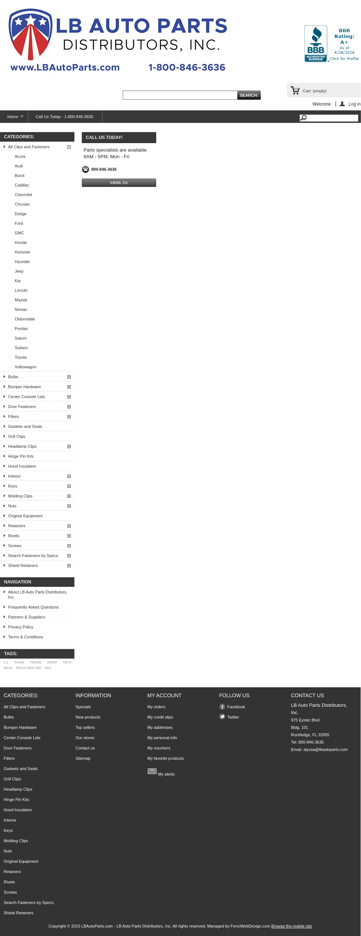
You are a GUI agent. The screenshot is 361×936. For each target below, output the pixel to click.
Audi (19, 166)
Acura (20, 156)
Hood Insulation (22, 466)
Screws (14, 545)
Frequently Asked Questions (33, 607)
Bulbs (13, 377)
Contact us (85, 748)
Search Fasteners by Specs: (33, 555)
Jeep (19, 271)
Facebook (236, 707)
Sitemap (83, 758)
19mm (52, 662)
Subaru (21, 347)
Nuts (12, 506)
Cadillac (22, 185)
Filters (13, 416)
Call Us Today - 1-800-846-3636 (64, 116)
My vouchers (158, 748)
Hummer (22, 252)
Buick (20, 175)
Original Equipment (25, 516)
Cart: (314, 91)
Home (12, 118)
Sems (8, 668)
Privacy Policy (20, 627)
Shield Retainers (23, 565)
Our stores (85, 737)
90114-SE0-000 (28, 668)
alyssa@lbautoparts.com (326, 749)
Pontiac (21, 328)
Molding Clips (20, 496)
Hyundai (22, 261)
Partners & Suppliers (26, 617)
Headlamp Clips (22, 446)
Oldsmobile (25, 319)
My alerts (161, 771)
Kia (18, 281)
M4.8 (67, 662)
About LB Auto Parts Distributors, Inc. (37, 594)
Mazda (21, 300)
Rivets (14, 535)
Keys (12, 486)
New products (88, 717)
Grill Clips (16, 436)
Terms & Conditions (25, 637)
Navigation (17, 582)
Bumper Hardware (24, 386)
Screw (19, 662)
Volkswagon (25, 367)
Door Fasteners (22, 406)
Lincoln (21, 290)
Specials (83, 707)
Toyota (21, 357)
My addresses (159, 727)
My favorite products (165, 758)
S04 (48, 668)
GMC (19, 233)
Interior (14, 476)
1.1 (5, 662)
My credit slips (160, 717)
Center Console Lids (26, 396)
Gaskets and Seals (25, 426)
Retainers (16, 526)
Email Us (119, 183)
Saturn (21, 338)
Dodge (21, 214)
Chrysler (22, 204)
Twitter (233, 717)
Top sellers (85, 727)
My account (164, 695)
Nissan (21, 309)
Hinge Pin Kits (21, 456)
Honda (21, 242)
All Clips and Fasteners (29, 147)
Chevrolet (23, 194)
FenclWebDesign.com (250, 926)
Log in (354, 104)
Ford (19, 223)
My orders (156, 707)
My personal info (162, 737)
